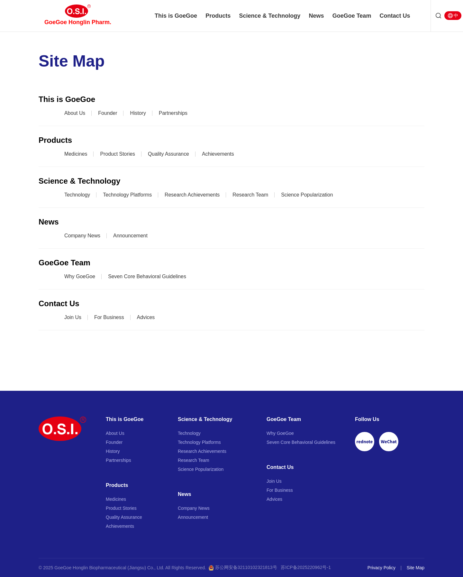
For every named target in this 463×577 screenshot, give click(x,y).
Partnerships (173, 113)
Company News (82, 235)
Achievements (219, 154)
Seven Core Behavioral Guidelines (147, 276)
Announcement (130, 235)
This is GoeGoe (175, 16)
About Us (75, 113)
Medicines (75, 154)
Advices (146, 317)
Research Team (251, 194)
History (138, 113)
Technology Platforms (127, 194)
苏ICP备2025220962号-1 (306, 567)
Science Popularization (308, 194)
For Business (109, 317)
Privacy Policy (381, 567)
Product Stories (117, 154)
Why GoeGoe (79, 276)
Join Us (72, 317)
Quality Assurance (169, 154)
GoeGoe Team (352, 16)
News (316, 16)
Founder (108, 113)
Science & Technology (270, 16)
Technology (77, 194)
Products (218, 16)
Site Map (415, 567)
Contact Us (395, 16)
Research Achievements (193, 194)
